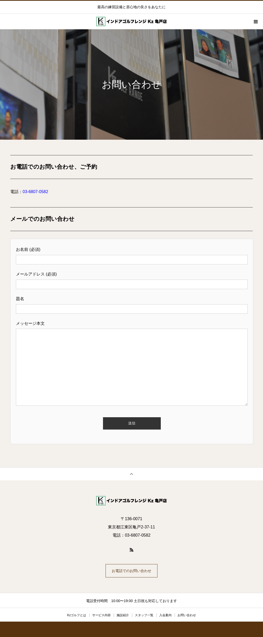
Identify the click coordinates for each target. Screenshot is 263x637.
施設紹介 (123, 615)
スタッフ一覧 (144, 615)
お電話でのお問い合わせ (131, 571)
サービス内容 (101, 615)
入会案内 (165, 615)
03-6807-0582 (35, 191)
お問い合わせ (186, 615)
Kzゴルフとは (76, 615)
